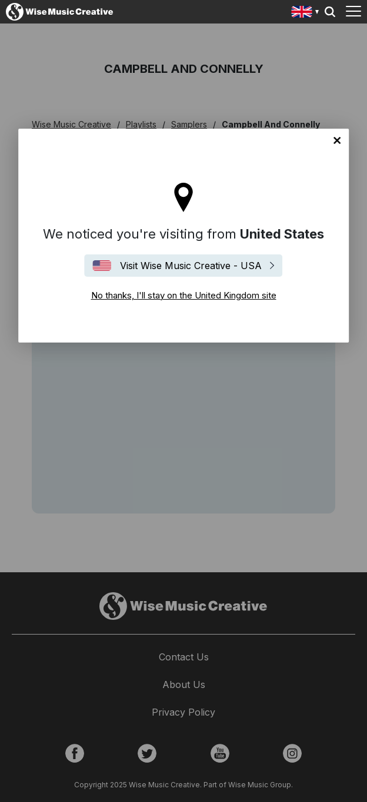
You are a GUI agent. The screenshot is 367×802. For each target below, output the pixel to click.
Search (330, 11)
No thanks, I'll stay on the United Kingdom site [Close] (337, 140)
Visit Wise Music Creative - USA (191, 265)
